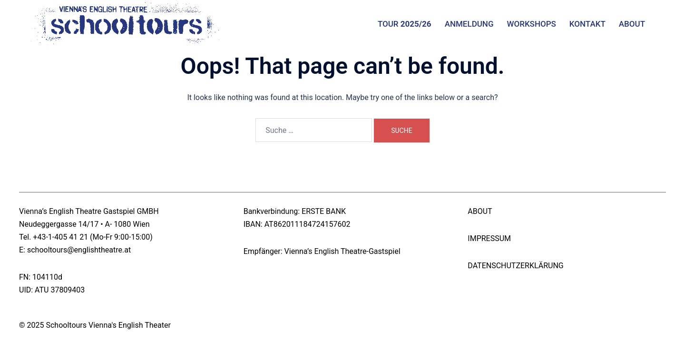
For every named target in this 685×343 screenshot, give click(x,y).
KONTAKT (587, 24)
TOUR (404, 24)
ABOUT (632, 24)
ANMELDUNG (469, 24)
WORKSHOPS (531, 24)
